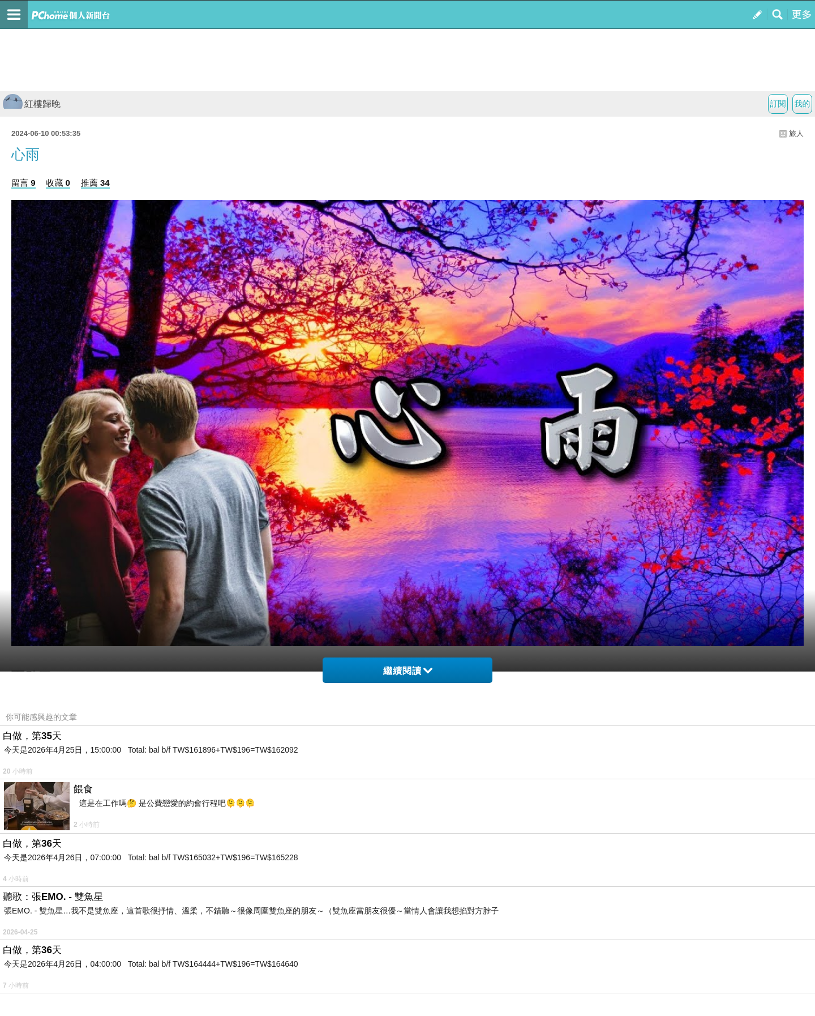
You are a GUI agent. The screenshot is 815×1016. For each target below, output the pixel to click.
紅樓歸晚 (32, 104)
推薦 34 (95, 182)
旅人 (796, 133)
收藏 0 (58, 182)
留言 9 (23, 182)
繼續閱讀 (407, 670)
